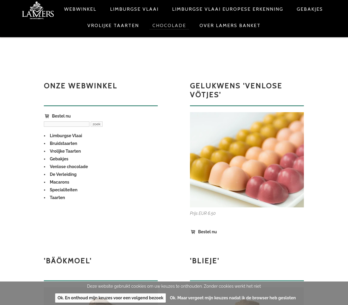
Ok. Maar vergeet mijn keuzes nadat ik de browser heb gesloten (233, 297)
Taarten (57, 197)
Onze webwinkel (80, 86)
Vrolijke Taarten (65, 151)
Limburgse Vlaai (66, 135)
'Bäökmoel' (68, 260)
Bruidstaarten (63, 143)
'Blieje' (204, 260)
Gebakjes (59, 159)
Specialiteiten (64, 189)
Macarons (59, 182)
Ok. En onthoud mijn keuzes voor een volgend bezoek (110, 297)
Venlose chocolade (69, 166)
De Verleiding (63, 174)
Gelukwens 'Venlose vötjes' (236, 90)
